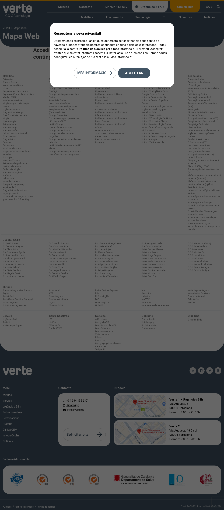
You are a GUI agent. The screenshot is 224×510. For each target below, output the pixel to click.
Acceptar (134, 73)
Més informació (95, 73)
